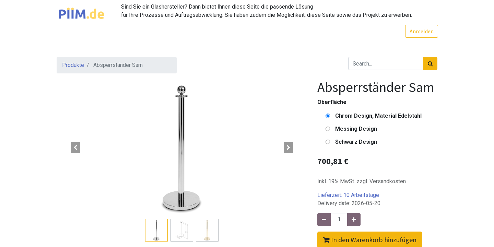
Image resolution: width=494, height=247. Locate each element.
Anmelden (421, 31)
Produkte (73, 65)
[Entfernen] (324, 219)
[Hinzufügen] (354, 219)
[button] (75, 147)
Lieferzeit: (348, 195)
